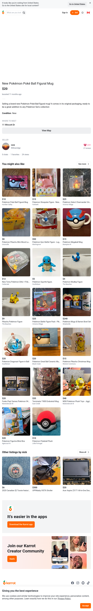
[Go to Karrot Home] (9, 583)
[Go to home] (3, 13)
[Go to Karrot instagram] (77, 582)
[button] (84, 164)
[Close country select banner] (90, 3)
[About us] (82, 12)
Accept (85, 605)
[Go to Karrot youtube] (83, 582)
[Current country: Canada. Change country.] (88, 12)
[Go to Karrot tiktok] (88, 582)
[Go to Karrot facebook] (72, 582)
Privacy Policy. (64, 598)
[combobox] (13, 12)
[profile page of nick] (5, 146)
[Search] (24, 12)
